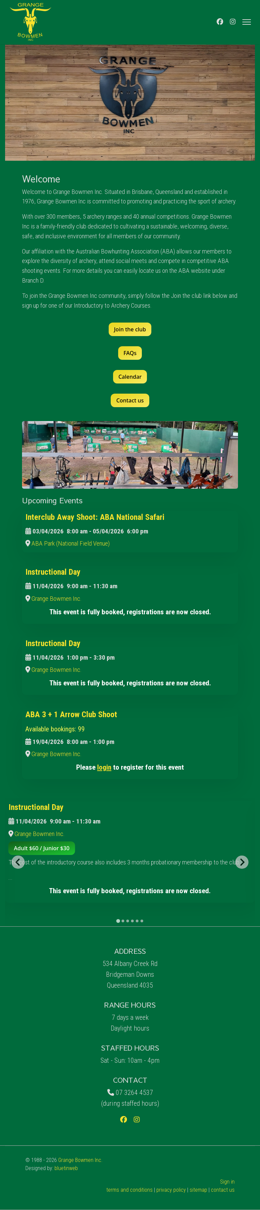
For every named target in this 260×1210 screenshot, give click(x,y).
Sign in (227, 1182)
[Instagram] (233, 22)
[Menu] (246, 22)
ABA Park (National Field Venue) (70, 543)
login (104, 767)
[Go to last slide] (18, 862)
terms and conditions (129, 1190)
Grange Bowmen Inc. (56, 598)
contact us (223, 1190)
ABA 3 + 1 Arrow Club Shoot (71, 714)
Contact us (130, 400)
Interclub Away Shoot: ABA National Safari (95, 517)
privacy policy (171, 1190)
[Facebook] (220, 22)
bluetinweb (66, 1168)
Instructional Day (53, 572)
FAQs (130, 353)
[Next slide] (241, 862)
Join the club (130, 329)
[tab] (118, 921)
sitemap (198, 1190)
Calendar (130, 376)
